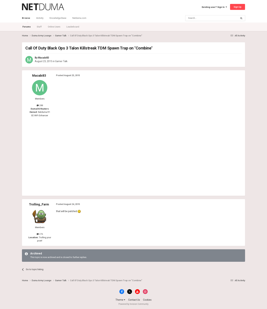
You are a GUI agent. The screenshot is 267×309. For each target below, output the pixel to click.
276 (40, 234)
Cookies (147, 299)
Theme (120, 299)
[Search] (203, 18)
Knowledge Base (58, 18)
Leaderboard (72, 26)
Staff (39, 26)
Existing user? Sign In (214, 7)
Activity (39, 18)
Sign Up (237, 7)
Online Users (54, 26)
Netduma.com (79, 18)
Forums (26, 26)
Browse (26, 20)
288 (40, 105)
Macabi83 (43, 57)
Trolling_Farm (39, 204)
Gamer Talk (61, 61)
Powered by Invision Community (133, 304)
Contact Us (134, 299)
